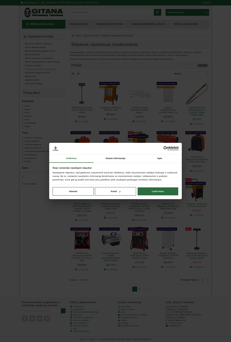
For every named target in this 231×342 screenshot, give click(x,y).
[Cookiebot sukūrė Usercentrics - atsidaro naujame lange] (166, 148)
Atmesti (73, 191)
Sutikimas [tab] (71, 158)
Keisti (115, 191)
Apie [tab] (159, 158)
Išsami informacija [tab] (115, 158)
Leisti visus (158, 191)
